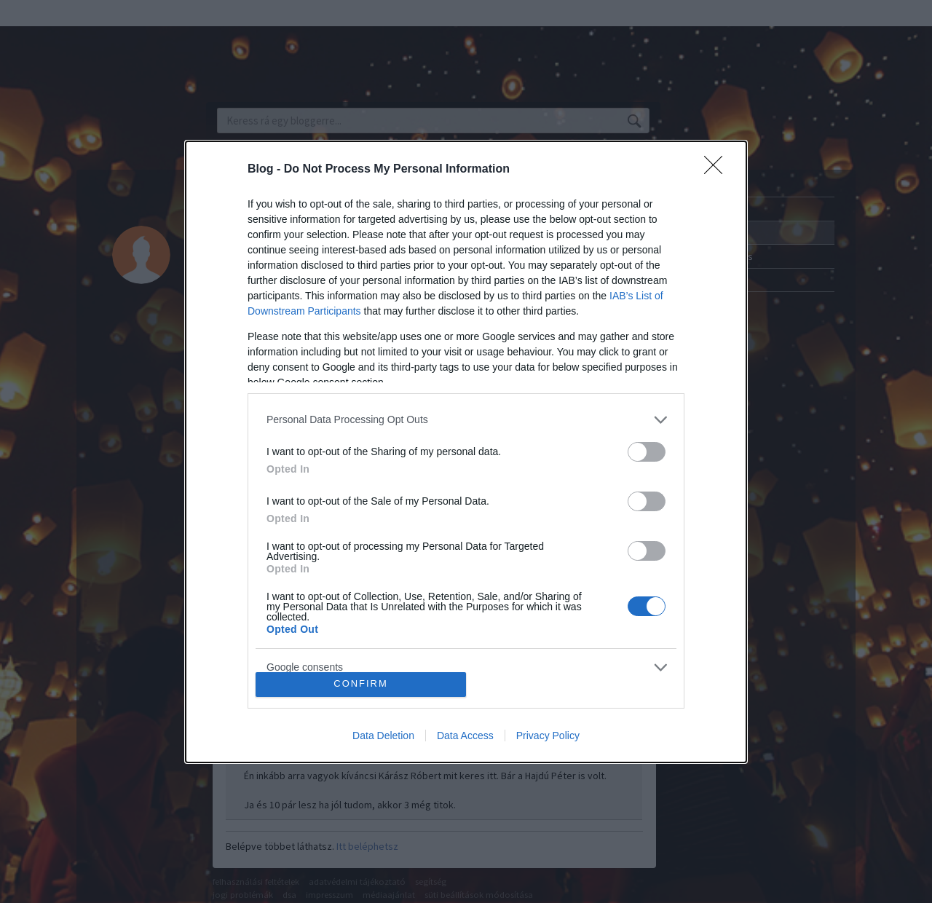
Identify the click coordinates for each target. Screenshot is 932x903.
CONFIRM (360, 684)
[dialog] (466, 451)
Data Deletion (383, 735)
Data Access (465, 735)
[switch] (647, 452)
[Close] (718, 170)
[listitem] (466, 419)
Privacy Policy (548, 735)
